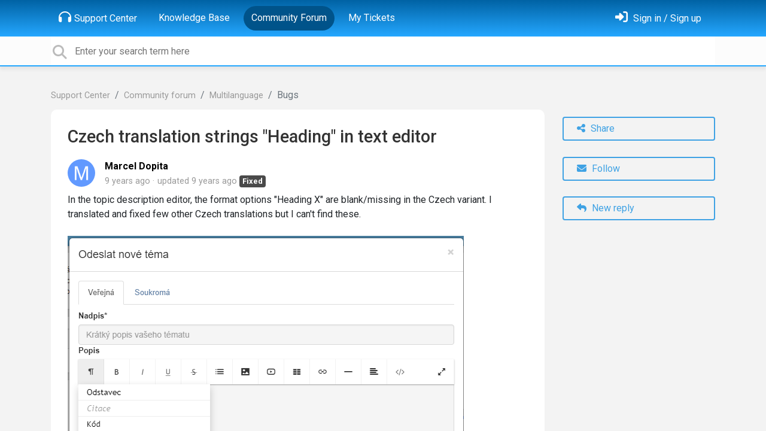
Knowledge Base (194, 17)
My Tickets (371, 17)
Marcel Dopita (136, 166)
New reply (605, 208)
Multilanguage (236, 95)
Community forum (160, 95)
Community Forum (289, 17)
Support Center (98, 17)
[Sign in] (658, 18)
